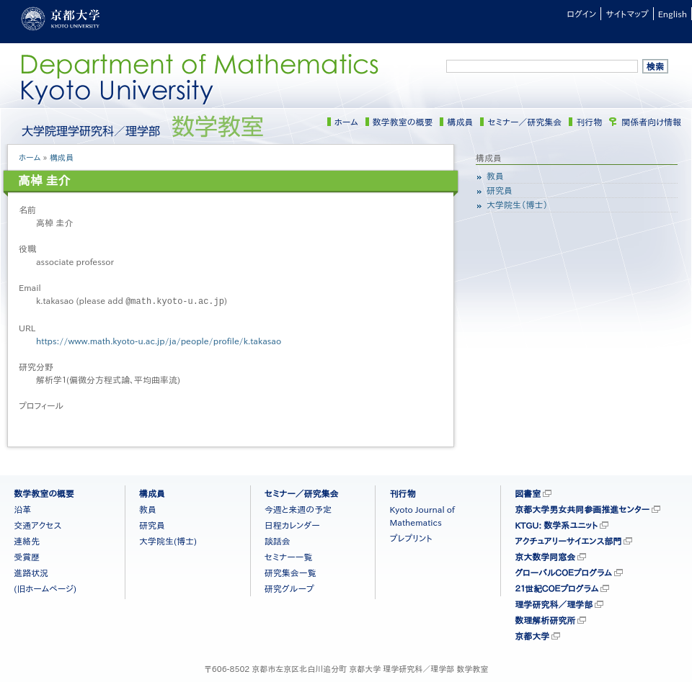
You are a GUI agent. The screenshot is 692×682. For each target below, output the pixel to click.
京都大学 (532, 635)
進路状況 (31, 571)
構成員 (460, 121)
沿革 (22, 508)
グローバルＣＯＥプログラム (563, 571)
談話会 (277, 540)
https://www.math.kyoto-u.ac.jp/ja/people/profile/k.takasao (158, 340)
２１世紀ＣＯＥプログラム (556, 587)
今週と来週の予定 (298, 508)
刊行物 (589, 121)
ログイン (581, 13)
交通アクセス (37, 524)
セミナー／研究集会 (524, 121)
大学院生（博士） (517, 204)
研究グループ (289, 587)
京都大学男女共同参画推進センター (582, 508)
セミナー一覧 (289, 556)
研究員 (500, 190)
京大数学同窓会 (545, 556)
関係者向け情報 (651, 121)
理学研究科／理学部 (554, 603)
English (672, 13)
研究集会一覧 (290, 571)
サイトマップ (627, 13)
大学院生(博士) (168, 540)
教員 (495, 175)
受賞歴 (27, 556)
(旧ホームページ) (45, 587)
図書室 (528, 492)
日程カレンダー (292, 524)
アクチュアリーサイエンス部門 (568, 540)
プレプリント (410, 537)
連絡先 (27, 540)
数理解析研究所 (545, 619)
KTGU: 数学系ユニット (556, 524)
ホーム (346, 121)
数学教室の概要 (403, 121)
